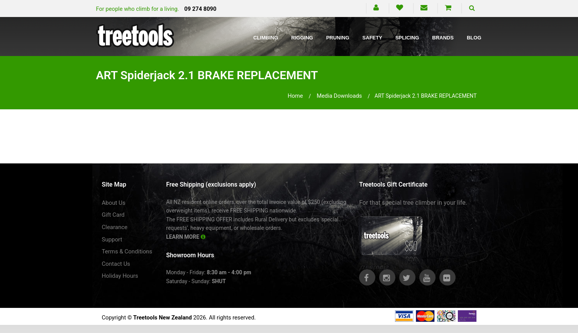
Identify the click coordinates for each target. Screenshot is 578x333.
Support (112, 239)
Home (295, 95)
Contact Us (116, 263)
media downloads (339, 95)
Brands (443, 38)
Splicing (407, 38)
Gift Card (113, 214)
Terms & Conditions (127, 251)
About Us (113, 202)
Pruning (337, 38)
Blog (474, 38)
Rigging (302, 38)
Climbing (265, 38)
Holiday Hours (120, 275)
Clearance (115, 227)
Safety (372, 38)
